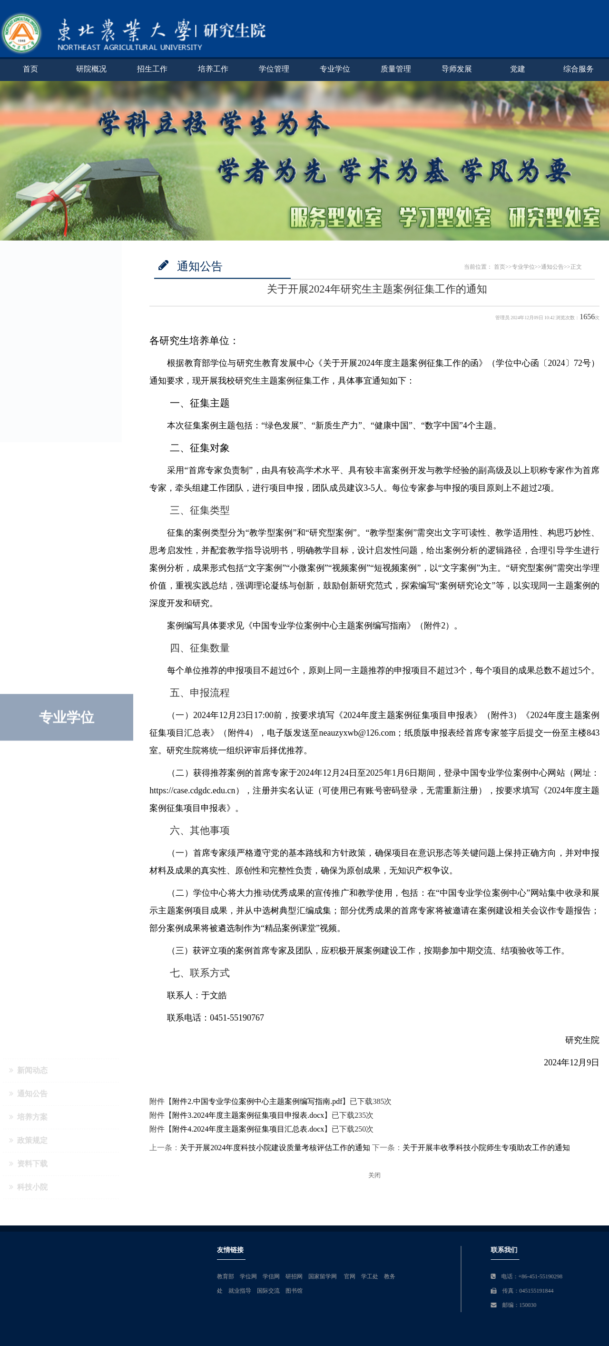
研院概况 (91, 69)
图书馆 (544, 1290)
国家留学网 (574, 1276)
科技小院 (28, 392)
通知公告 (28, 298)
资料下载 (28, 368)
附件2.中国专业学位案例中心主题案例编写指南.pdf (257, 1101)
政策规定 (28, 345)
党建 (517, 69)
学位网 (499, 1276)
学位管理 (274, 69)
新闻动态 (28, 275)
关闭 (374, 1175)
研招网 (544, 1276)
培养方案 (28, 322)
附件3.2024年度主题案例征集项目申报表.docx (248, 1115)
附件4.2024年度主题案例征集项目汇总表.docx (248, 1129)
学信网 (521, 1276)
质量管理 (396, 69)
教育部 (476, 1276)
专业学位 (335, 69)
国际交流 (519, 1290)
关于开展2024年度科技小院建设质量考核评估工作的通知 (275, 1148)
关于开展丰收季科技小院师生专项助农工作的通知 (486, 1148)
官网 (600, 1276)
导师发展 (457, 69)
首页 (30, 69)
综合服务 (578, 69)
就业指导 (490, 1290)
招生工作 (152, 69)
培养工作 (213, 69)
